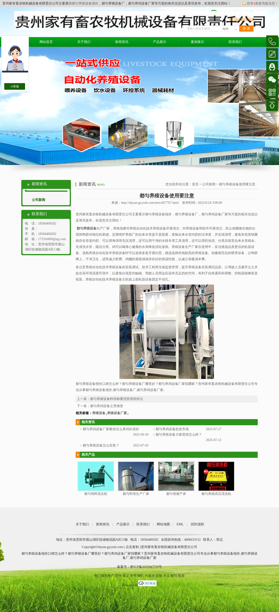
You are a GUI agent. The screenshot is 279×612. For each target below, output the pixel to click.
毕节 (133, 576)
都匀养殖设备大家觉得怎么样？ (179, 434)
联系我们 (235, 42)
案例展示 (197, 42)
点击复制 (132, 547)
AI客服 (14, 86)
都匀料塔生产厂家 (136, 494)
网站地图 (163, 524)
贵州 (118, 576)
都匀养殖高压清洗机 (216, 494)
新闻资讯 (121, 42)
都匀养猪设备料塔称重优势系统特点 (116, 399)
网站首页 (46, 42)
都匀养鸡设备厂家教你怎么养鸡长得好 (111, 429)
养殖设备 (98, 413)
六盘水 (150, 576)
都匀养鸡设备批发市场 (172, 429)
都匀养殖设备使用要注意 (237, 184)
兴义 (166, 576)
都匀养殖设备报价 (85, 3)
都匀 (173, 576)
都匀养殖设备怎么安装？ (101, 445)
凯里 (181, 576)
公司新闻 (38, 200)
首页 (195, 184)
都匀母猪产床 (176, 494)
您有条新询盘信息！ (260, 3)
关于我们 (84, 42)
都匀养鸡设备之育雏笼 (106, 406)
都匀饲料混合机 (95, 494)
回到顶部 (197, 524)
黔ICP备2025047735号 (146, 567)
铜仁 (140, 576)
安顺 (159, 576)
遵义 (125, 576)
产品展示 (159, 42)
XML (180, 524)
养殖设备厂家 (117, 413)
